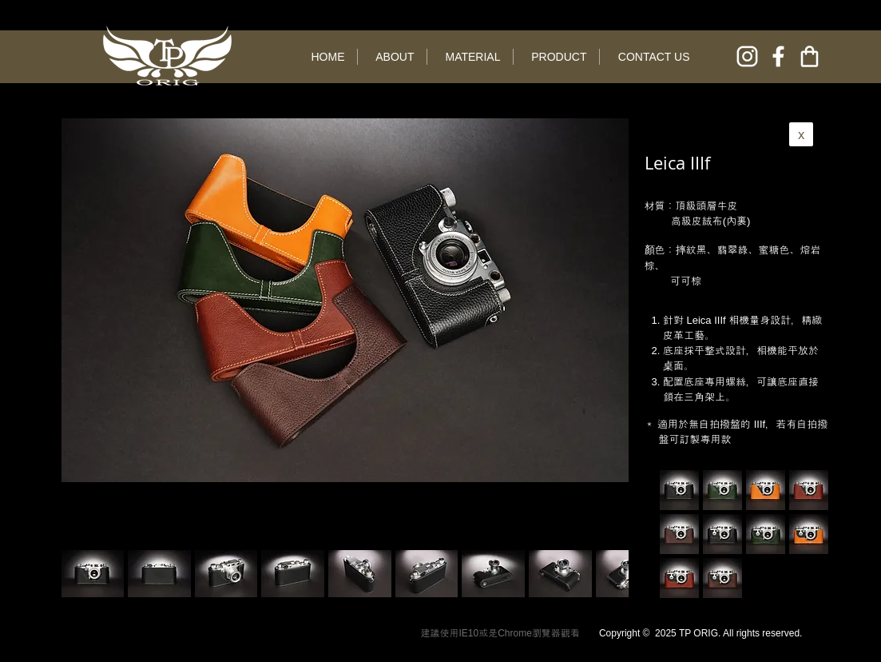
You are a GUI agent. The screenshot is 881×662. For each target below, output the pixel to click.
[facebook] (778, 56)
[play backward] (81, 573)
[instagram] (747, 56)
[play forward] (609, 573)
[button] (159, 573)
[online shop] (809, 56)
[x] (801, 134)
